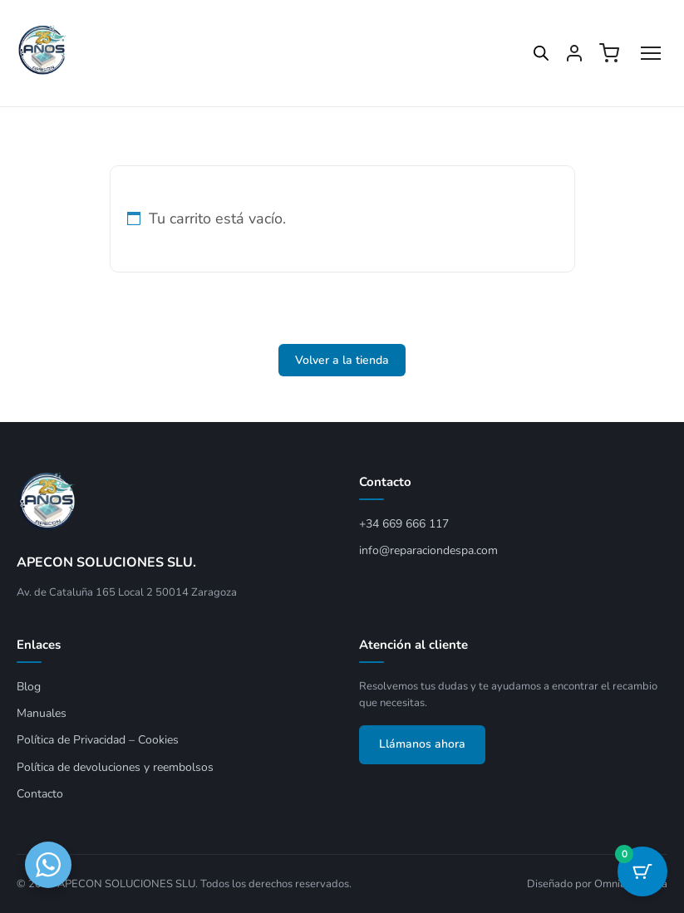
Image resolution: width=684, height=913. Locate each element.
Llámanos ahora (422, 744)
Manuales (41, 713)
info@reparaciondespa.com (428, 550)
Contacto (40, 794)
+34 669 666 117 (404, 524)
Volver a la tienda (342, 360)
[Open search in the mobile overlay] (532, 53)
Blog (29, 687)
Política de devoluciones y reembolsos (115, 767)
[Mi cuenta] (574, 53)
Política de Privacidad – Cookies (98, 740)
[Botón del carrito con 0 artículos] (642, 871)
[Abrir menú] (650, 53)
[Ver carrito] (609, 53)
